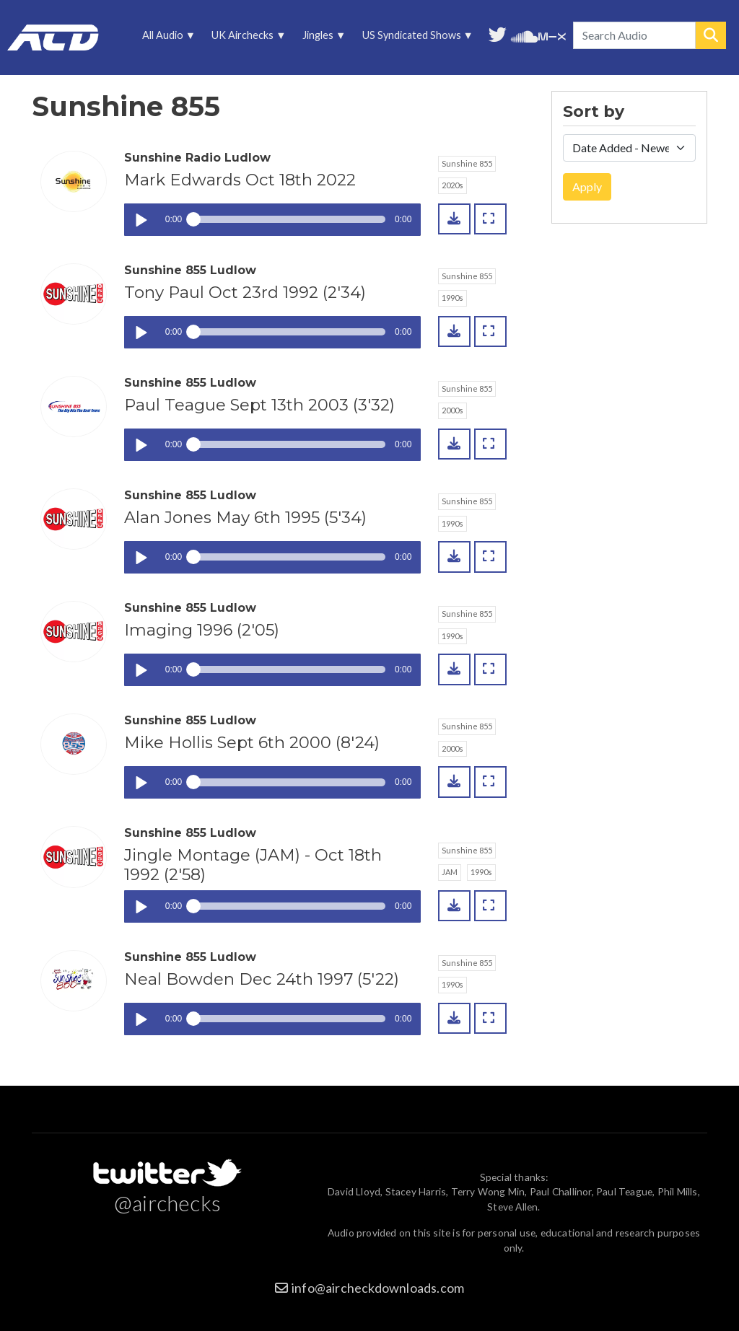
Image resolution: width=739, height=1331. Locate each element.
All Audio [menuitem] (166, 38)
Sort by (593, 111)
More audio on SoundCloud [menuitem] (524, 35)
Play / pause (140, 219)
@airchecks (167, 1203)
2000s (452, 410)
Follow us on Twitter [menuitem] (497, 33)
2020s (452, 185)
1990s (452, 297)
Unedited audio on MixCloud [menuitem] (552, 35)
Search (711, 35)
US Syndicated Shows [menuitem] (415, 38)
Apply (587, 186)
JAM (450, 872)
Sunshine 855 (467, 163)
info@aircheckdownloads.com (378, 1288)
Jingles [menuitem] (321, 38)
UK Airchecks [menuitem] (246, 38)
